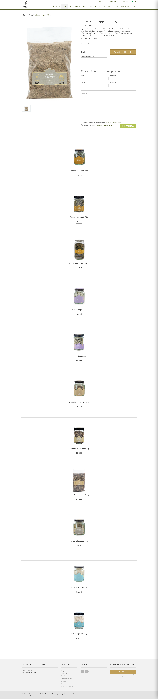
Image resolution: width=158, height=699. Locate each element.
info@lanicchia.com (29, 672)
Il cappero (75, 6)
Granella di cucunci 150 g (79, 495)
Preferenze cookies (67, 686)
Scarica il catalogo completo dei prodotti (60, 694)
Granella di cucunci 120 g (79, 448)
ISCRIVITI (123, 672)
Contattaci (126, 6)
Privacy (63, 684)
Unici (93, 6)
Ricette (102, 6)
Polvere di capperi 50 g (79, 541)
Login (125, 1)
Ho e (89, 125)
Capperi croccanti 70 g (79, 217)
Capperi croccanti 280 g (79, 263)
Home (25, 15)
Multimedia (113, 6)
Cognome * (113, 75)
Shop (65, 6)
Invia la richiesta (128, 126)
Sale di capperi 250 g (79, 634)
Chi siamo (55, 6)
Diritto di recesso (66, 678)
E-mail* (83, 82)
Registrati (113, 1)
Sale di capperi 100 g (79, 587)
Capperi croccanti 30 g (79, 171)
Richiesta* (84, 93)
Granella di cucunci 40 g (79, 402)
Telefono (113, 82)
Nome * (83, 75)
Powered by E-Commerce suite (36, 696)
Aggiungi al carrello (123, 52)
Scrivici (101, 1)
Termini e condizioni (67, 676)
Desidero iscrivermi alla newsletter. (94, 122)
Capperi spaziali (79, 309)
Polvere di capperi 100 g (43, 15)
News (85, 6)
